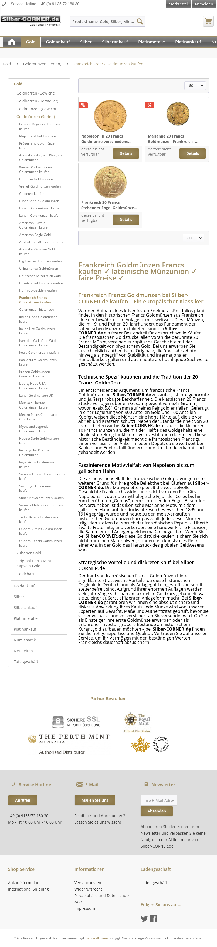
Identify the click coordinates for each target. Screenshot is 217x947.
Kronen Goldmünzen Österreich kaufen (34, 374)
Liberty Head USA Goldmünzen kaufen (34, 385)
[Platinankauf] (188, 42)
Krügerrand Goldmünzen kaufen (37, 145)
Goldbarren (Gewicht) (35, 93)
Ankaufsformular (23, 882)
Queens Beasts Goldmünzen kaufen (40, 543)
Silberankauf (25, 607)
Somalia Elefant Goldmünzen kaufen (41, 507)
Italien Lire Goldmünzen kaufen (37, 331)
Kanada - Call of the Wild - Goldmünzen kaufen (38, 342)
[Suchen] (139, 21)
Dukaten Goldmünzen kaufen (41, 283)
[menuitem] (107, 24)
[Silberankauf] (115, 42)
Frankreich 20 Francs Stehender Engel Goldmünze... (109, 205)
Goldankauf (24, 585)
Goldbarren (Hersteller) (37, 100)
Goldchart (25, 573)
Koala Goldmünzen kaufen (39, 352)
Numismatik (25, 640)
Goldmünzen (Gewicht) (36, 108)
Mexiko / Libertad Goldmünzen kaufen (34, 405)
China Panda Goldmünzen (38, 268)
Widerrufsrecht (88, 889)
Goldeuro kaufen (31, 193)
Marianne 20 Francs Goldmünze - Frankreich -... (173, 138)
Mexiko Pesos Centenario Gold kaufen (38, 416)
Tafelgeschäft (26, 661)
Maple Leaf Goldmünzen (37, 136)
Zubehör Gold (28, 553)
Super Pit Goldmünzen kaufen (41, 498)
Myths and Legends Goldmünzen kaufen (34, 428)
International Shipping (28, 889)
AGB (78, 901)
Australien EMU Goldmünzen (41, 242)
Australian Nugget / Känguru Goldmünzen (40, 157)
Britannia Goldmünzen (36, 179)
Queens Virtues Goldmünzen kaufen (40, 531)
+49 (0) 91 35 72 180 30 (59, 4)
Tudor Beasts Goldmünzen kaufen (39, 519)
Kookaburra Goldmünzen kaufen (38, 362)
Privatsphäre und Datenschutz (102, 895)
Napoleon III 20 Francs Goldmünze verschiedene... (106, 138)
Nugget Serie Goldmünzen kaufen (39, 440)
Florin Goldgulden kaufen (38, 290)
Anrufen (22, 800)
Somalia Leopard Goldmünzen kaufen (42, 476)
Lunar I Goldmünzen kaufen (39, 215)
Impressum (84, 908)
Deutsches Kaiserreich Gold (40, 275)
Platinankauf (25, 629)
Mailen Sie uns (95, 800)
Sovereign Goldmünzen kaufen (36, 488)
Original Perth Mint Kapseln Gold (33, 563)
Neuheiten (23, 650)
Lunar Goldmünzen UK (36, 395)
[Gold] (30, 42)
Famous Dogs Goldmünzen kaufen (39, 126)
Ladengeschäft (154, 882)
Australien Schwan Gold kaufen (37, 251)
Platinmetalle (26, 618)
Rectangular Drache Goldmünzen (34, 452)
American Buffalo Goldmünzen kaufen (34, 225)
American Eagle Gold (35, 234)
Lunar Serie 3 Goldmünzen (39, 201)
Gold (18, 83)
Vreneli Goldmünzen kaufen (40, 186)
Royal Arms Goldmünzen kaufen (37, 464)
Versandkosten (87, 882)
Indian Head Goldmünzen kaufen (38, 319)
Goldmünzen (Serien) (35, 116)
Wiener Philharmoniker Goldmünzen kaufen (36, 169)
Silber (19, 596)
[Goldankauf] (58, 42)
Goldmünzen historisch (36, 309)
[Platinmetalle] (151, 42)
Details (126, 153)
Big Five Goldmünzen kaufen (40, 261)
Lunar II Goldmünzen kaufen (40, 208)
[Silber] (86, 42)
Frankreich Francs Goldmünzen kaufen (35, 299)
